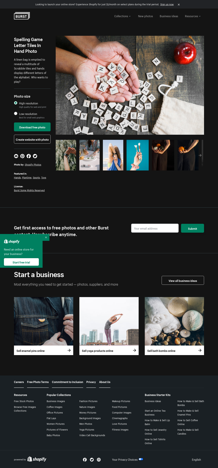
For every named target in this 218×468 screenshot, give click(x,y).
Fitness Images (120, 429)
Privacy (91, 381)
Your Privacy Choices (127, 459)
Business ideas (169, 15)
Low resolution (28, 114)
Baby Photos (53, 435)
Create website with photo (32, 139)
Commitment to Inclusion (67, 381)
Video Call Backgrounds (92, 435)
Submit (192, 228)
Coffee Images (54, 407)
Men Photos (85, 423)
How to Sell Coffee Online (187, 422)
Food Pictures (119, 407)
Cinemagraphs (120, 418)
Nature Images (87, 407)
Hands (17, 177)
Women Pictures (56, 423)
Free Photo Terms (38, 381)
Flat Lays (51, 418)
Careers (19, 381)
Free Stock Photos (24, 401)
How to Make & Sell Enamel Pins (188, 412)
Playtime (27, 177)
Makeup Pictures (121, 401)
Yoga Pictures (86, 429)
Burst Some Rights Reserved (29, 190)
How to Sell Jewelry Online (155, 431)
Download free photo (32, 127)
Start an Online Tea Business (155, 412)
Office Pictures (55, 412)
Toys (43, 177)
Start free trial (21, 262)
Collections (122, 15)
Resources (193, 15)
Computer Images (121, 412)
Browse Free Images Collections (25, 408)
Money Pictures (87, 412)
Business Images (56, 401)
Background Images (90, 418)
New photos (145, 15)
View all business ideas (183, 280)
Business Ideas (153, 401)
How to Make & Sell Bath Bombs (190, 403)
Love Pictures (119, 423)
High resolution (28, 103)
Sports (36, 177)
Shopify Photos (33, 164)
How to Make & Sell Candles (188, 431)
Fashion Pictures (88, 401)
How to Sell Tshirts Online (155, 441)
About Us (104, 381)
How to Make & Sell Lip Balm (157, 422)
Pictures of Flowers (57, 429)
